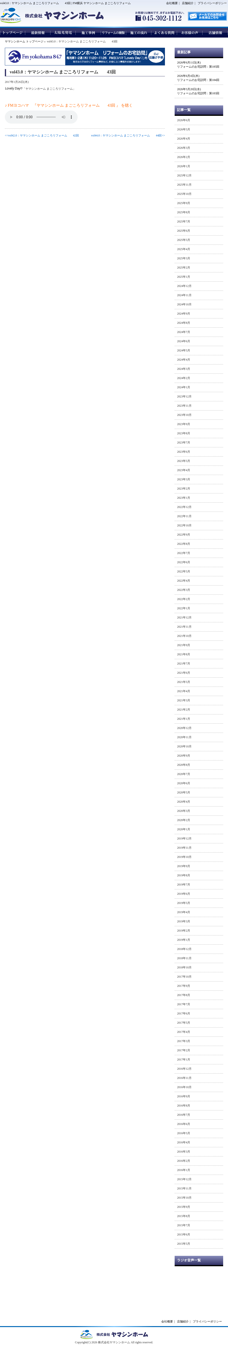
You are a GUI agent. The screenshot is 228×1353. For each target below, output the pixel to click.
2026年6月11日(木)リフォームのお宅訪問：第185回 (198, 64)
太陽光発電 (63, 33)
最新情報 (37, 33)
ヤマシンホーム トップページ (24, 41)
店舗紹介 (188, 3)
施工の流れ (139, 33)
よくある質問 (164, 33)
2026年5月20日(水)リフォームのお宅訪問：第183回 (198, 91)
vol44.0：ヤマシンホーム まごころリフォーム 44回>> (128, 135)
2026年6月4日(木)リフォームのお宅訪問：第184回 (198, 78)
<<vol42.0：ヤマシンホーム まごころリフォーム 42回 (42, 135)
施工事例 (88, 33)
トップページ (12, 33)
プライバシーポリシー (212, 3)
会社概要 (172, 3)
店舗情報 (215, 33)
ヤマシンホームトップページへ (114, 1334)
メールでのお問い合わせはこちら (207, 16)
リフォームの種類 (113, 33)
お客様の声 (190, 33)
